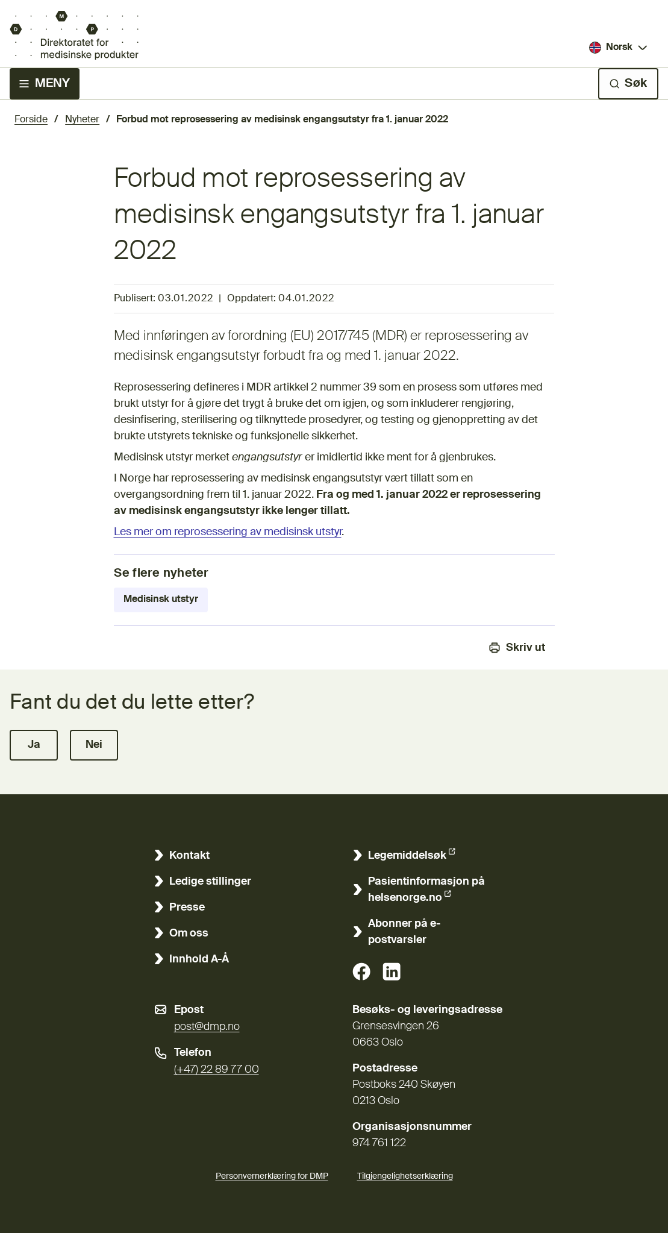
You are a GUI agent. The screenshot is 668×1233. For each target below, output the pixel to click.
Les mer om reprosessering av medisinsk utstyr (228, 532)
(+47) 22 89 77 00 (216, 1069)
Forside (31, 120)
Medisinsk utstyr (160, 599)
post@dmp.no (207, 1026)
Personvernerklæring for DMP (272, 1176)
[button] (34, 745)
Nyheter (82, 120)
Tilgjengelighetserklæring (405, 1175)
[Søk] (628, 83)
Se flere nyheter (161, 574)
